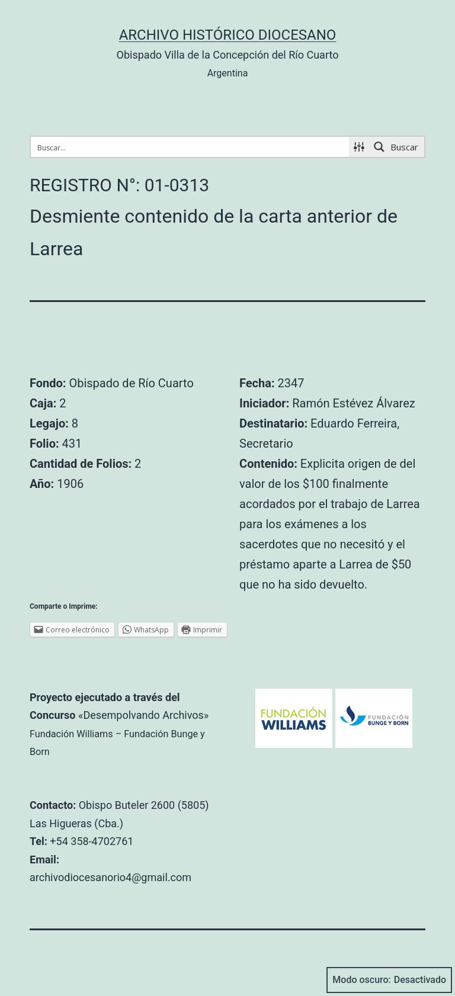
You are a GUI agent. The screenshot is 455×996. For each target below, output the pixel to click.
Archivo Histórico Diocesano (228, 35)
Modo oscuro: (389, 980)
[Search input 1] (190, 147)
